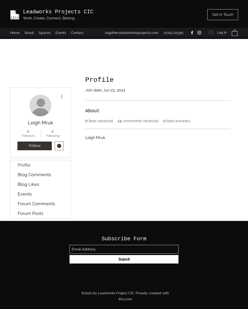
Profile (24, 164)
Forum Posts (30, 213)
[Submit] (124, 259)
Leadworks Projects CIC (58, 12)
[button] (235, 32)
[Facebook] (192, 32)
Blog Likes (28, 184)
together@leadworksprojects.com (131, 33)
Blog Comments (34, 174)
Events (25, 193)
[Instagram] (199, 32)
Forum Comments (36, 203)
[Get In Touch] (222, 14)
